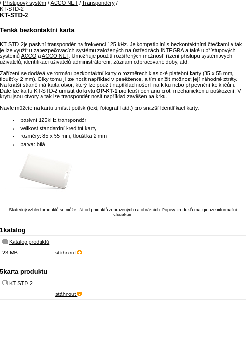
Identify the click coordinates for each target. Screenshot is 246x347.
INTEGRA (172, 50)
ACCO (28, 56)
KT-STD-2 (21, 283)
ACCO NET (64, 3)
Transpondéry (98, 3)
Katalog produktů (29, 242)
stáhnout (68, 252)
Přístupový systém (24, 3)
